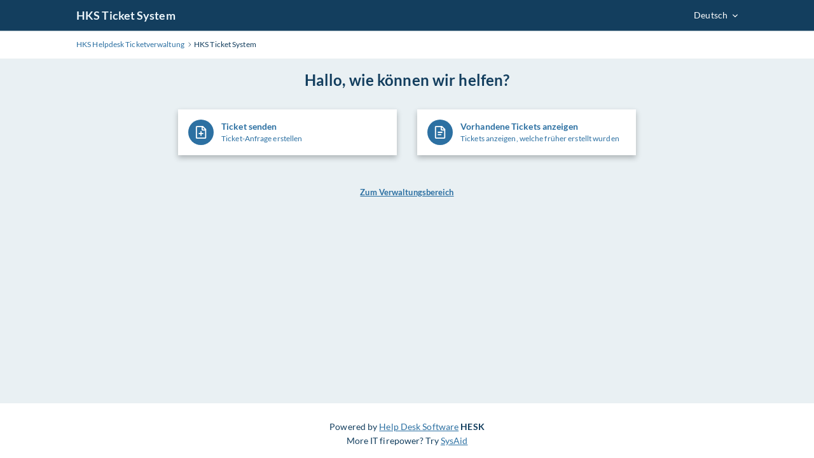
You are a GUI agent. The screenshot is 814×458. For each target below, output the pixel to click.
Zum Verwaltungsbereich (406, 192)
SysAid (454, 440)
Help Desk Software (419, 426)
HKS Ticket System (126, 15)
